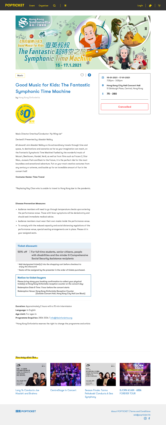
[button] (89, 75)
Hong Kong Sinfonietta (29, 97)
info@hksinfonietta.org (61, 317)
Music (20, 75)
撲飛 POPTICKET (26, 411)
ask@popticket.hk (141, 414)
